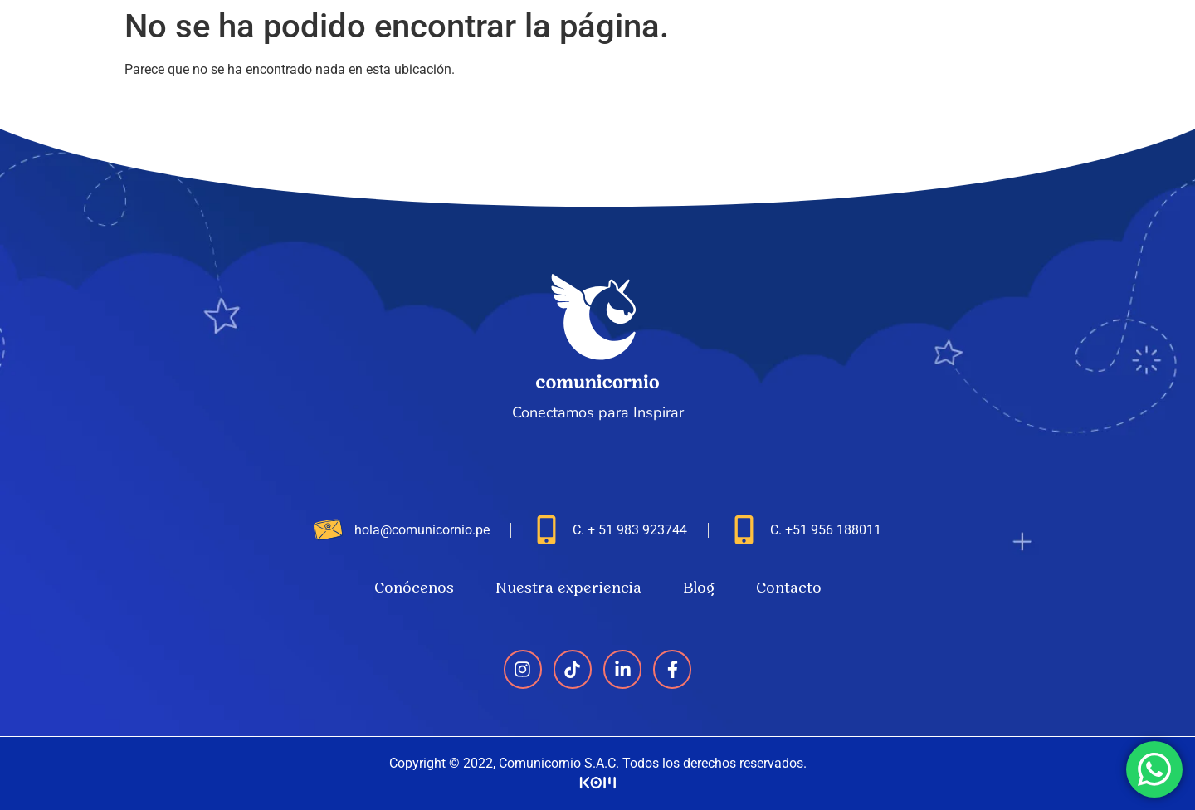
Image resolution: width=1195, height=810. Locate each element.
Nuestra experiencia (926, 44)
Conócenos (788, 44)
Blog (1042, 44)
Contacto (1122, 44)
